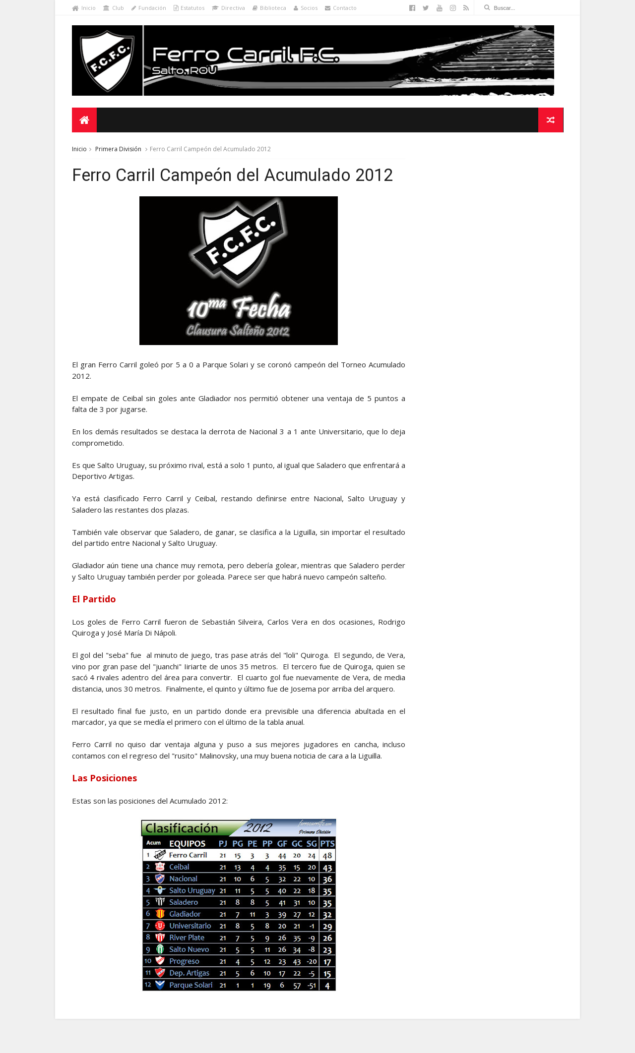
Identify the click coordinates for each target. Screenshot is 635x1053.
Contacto (341, 7)
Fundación (148, 7)
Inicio (84, 7)
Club (113, 7)
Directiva (228, 7)
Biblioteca (269, 7)
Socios (306, 7)
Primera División (118, 149)
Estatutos (189, 7)
